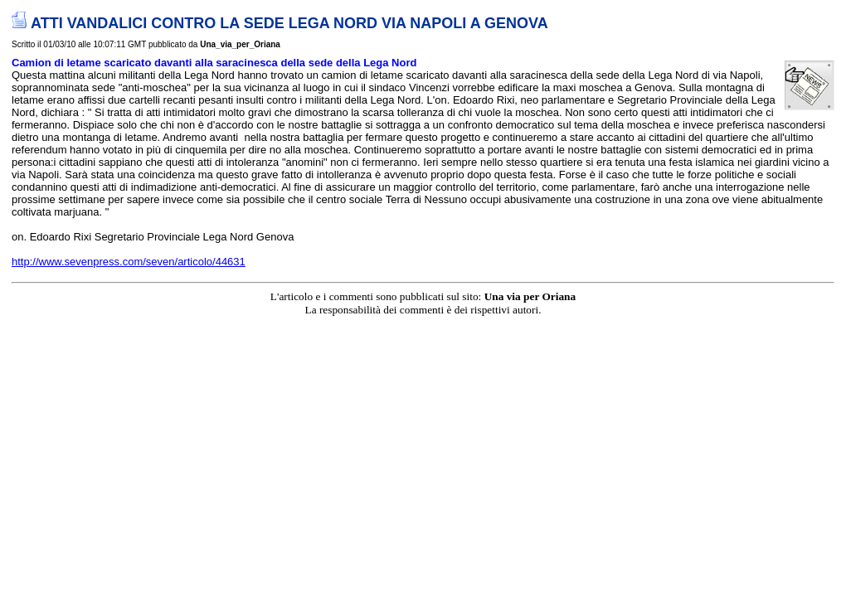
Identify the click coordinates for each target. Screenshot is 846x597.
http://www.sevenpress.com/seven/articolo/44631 (129, 261)
